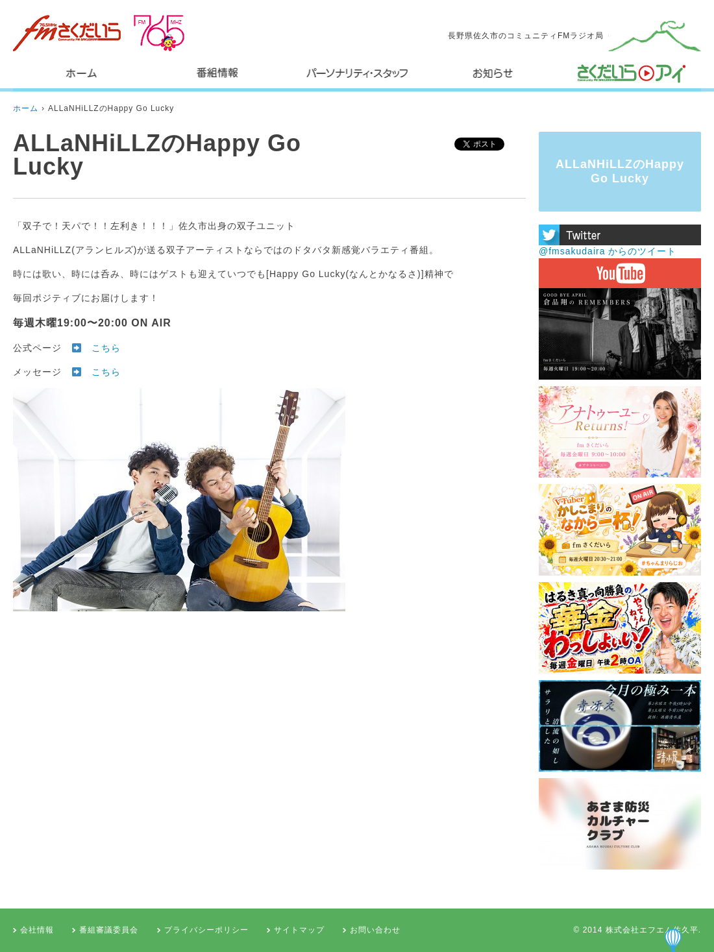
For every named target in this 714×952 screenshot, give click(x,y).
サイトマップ (299, 929)
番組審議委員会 (108, 929)
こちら (106, 348)
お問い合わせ (375, 929)
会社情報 (37, 929)
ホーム (25, 108)
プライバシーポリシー (206, 929)
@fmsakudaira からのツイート (607, 251)
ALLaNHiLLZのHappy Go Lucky (111, 108)
